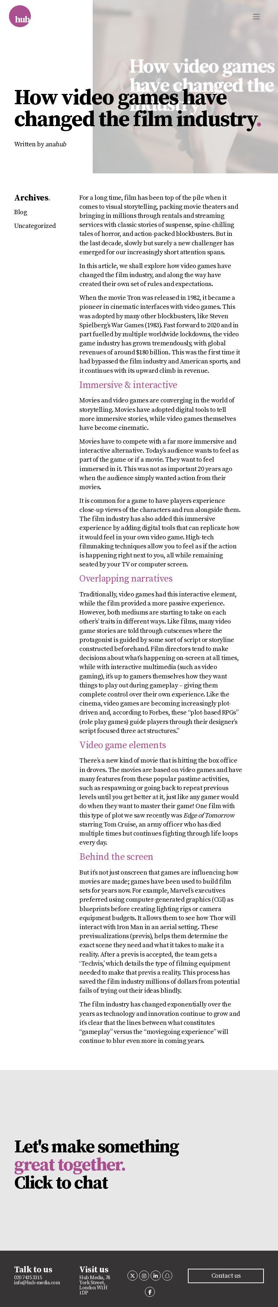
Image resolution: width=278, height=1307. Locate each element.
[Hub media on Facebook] (150, 1292)
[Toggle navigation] (256, 16)
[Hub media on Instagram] (144, 1276)
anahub (55, 144)
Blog (20, 212)
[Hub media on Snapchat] (167, 1276)
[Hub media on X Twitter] (132, 1276)
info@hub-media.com (37, 1283)
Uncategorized (35, 226)
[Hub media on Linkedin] (156, 1276)
